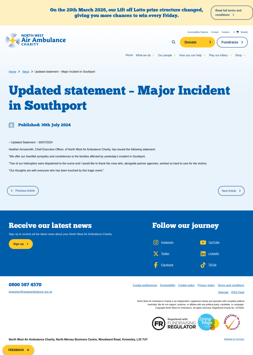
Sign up (18, 243)
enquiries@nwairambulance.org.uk (30, 291)
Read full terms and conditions (228, 12)
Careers (226, 32)
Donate (190, 42)
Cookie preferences (145, 285)
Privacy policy (206, 285)
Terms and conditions (231, 285)
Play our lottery (218, 55)
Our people (165, 55)
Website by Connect (234, 339)
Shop (238, 55)
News (25, 71)
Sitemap (223, 292)
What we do (143, 55)
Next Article (229, 190)
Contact (215, 32)
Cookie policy (186, 285)
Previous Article (25, 190)
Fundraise (229, 42)
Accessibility (167, 285)
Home (129, 55)
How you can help (190, 55)
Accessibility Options (197, 32)
